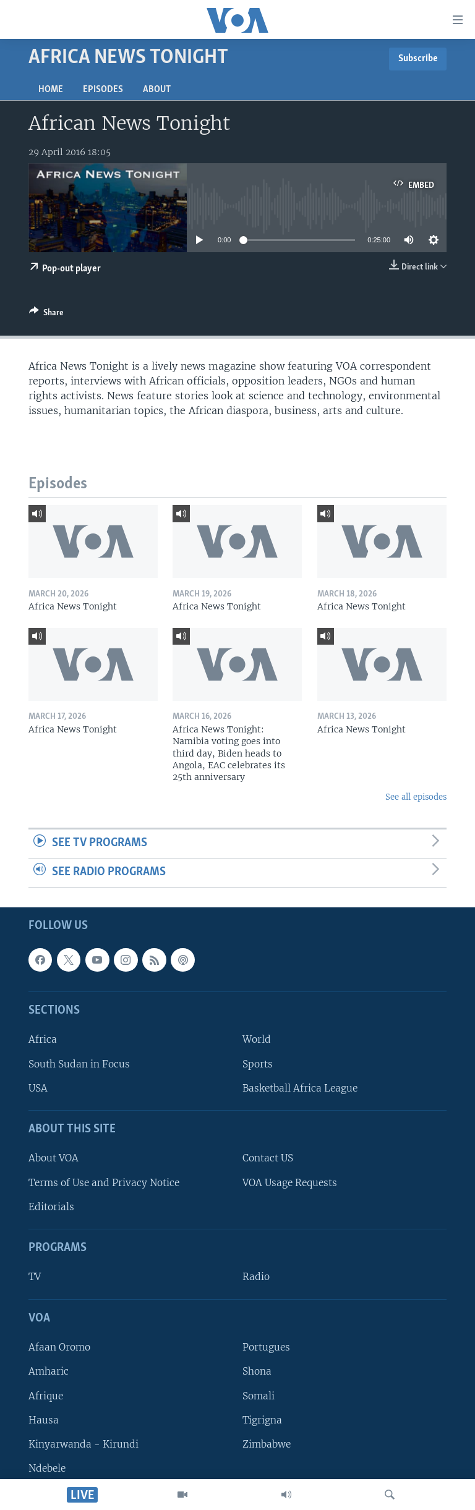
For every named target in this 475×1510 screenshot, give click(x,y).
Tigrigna (262, 1419)
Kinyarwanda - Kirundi (83, 1443)
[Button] (46, 314)
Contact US (267, 1158)
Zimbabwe (266, 1443)
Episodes (103, 90)
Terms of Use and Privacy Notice (103, 1182)
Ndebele (47, 1468)
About (157, 90)
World (256, 1039)
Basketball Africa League (299, 1087)
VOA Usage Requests (289, 1182)
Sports (257, 1063)
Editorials (51, 1206)
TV (34, 1277)
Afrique (45, 1395)
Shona (257, 1371)
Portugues (266, 1347)
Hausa (43, 1419)
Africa (42, 1039)
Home (50, 90)
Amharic (48, 1371)
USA (38, 1087)
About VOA (53, 1158)
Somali (258, 1395)
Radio (256, 1277)
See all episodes (416, 797)
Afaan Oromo (59, 1347)
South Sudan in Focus (79, 1063)
